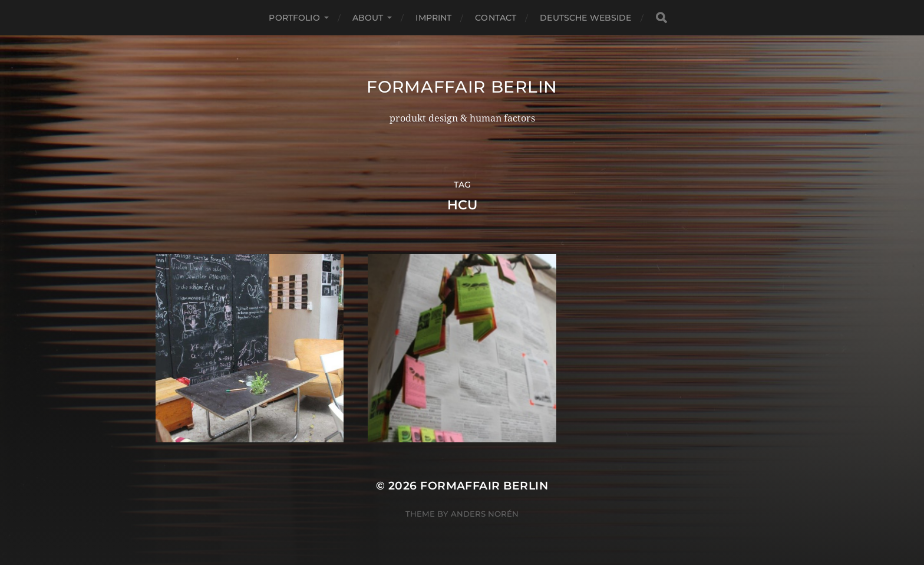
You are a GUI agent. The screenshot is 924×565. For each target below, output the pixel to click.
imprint (433, 17)
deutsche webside (585, 17)
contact (495, 17)
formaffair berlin (462, 87)
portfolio (294, 17)
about (368, 17)
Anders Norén (485, 513)
